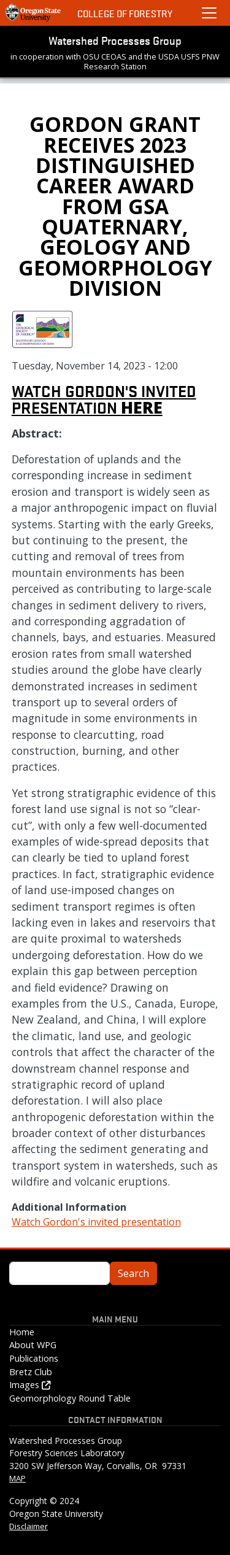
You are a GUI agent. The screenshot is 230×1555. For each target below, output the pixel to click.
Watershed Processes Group (115, 40)
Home (21, 1332)
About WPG (32, 1345)
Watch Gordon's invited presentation (104, 398)
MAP (17, 1478)
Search (133, 1273)
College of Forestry (124, 13)
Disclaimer (28, 1526)
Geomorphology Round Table (70, 1398)
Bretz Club (30, 1372)
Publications (33, 1358)
